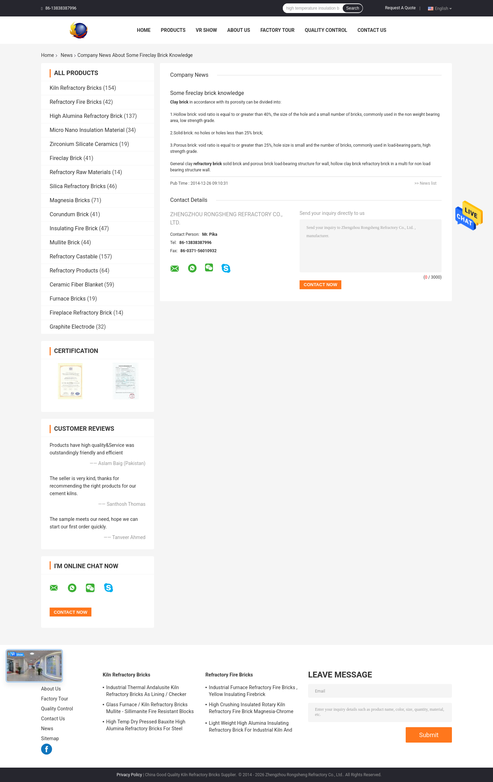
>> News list (425, 183)
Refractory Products (74, 270)
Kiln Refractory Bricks (76, 88)
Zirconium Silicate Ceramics (84, 144)
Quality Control (326, 30)
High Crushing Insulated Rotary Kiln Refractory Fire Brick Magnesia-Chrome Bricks (251, 709)
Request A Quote (400, 7)
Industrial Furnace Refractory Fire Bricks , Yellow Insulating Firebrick (253, 691)
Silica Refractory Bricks (78, 186)
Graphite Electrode (72, 326)
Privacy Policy (129, 774)
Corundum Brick (69, 214)
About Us (238, 30)
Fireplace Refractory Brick (81, 312)
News (67, 55)
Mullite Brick (65, 242)
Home (144, 30)
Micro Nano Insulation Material (87, 130)
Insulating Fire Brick (74, 228)
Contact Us (371, 30)
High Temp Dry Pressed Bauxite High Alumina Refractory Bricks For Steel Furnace (145, 726)
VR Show (206, 30)
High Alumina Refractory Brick (86, 116)
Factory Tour (278, 30)
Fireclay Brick (66, 158)
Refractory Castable (74, 256)
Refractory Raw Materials (80, 172)
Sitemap (50, 738)
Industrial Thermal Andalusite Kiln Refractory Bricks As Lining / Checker (146, 691)
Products (173, 30)
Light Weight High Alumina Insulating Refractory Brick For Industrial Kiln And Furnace (250, 727)
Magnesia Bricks (70, 200)
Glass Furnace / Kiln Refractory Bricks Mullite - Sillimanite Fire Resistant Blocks (150, 708)
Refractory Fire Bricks (76, 102)
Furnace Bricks (68, 298)
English (443, 8)
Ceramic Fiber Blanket (76, 284)
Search (352, 8)
